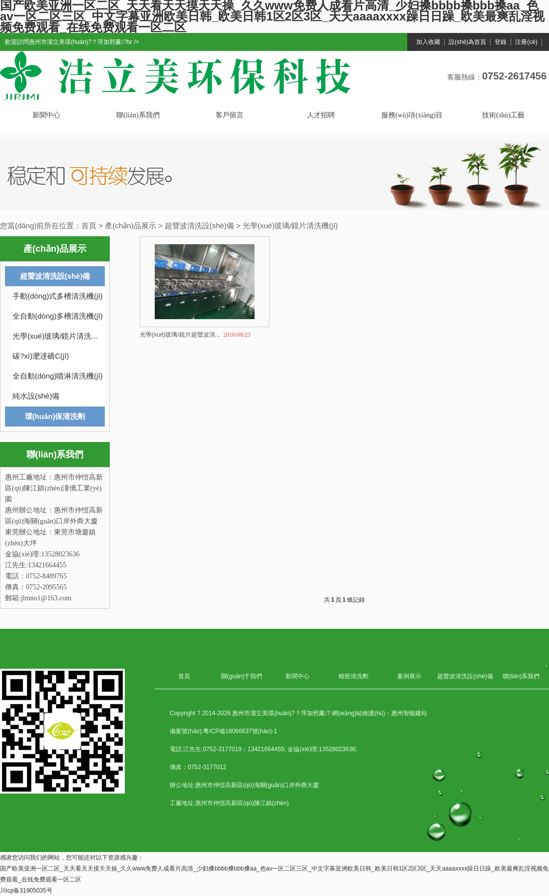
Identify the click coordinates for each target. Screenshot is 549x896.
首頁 (88, 225)
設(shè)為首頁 (467, 42)
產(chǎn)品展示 (130, 225)
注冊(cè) (526, 42)
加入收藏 (428, 42)
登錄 (501, 42)
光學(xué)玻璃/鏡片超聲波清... (180, 334)
